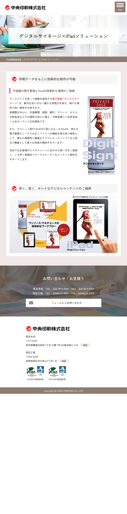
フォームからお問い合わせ (67, 303)
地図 (85, 345)
